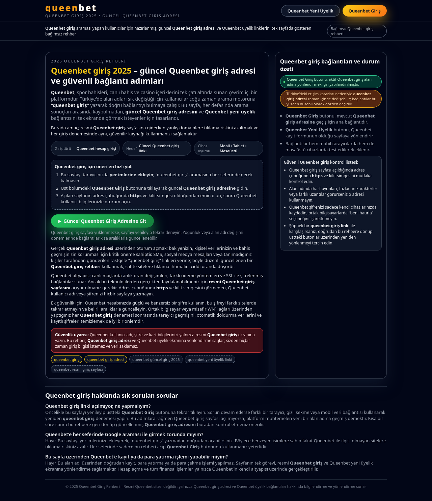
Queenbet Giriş (365, 11)
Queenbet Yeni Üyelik (310, 11)
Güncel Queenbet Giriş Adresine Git (104, 221)
